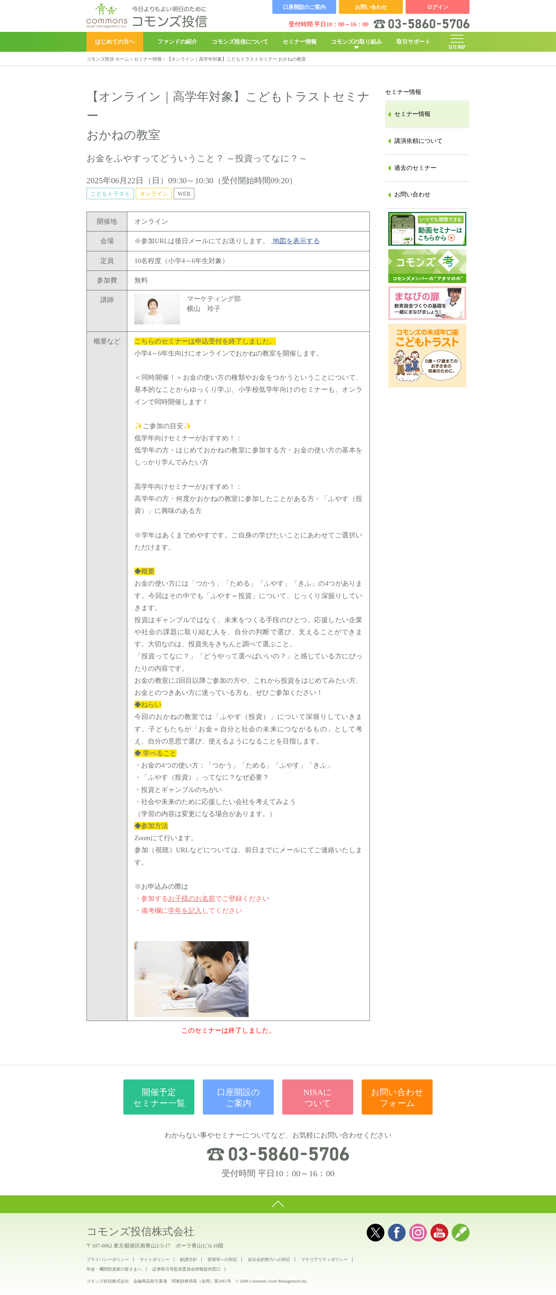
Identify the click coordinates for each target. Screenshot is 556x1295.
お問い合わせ (412, 194)
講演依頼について (418, 141)
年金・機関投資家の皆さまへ (114, 1269)
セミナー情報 (300, 42)
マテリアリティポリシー (324, 1259)
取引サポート (413, 42)
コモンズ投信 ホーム (108, 59)
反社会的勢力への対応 (269, 1259)
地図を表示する (295, 241)
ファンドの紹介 (177, 42)
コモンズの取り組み (356, 42)
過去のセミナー (415, 167)
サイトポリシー (154, 1259)
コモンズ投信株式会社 (140, 1231)
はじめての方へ (115, 42)
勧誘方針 (188, 1259)
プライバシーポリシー (108, 1259)
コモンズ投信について (240, 42)
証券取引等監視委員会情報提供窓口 (186, 1269)
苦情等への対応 (222, 1259)
